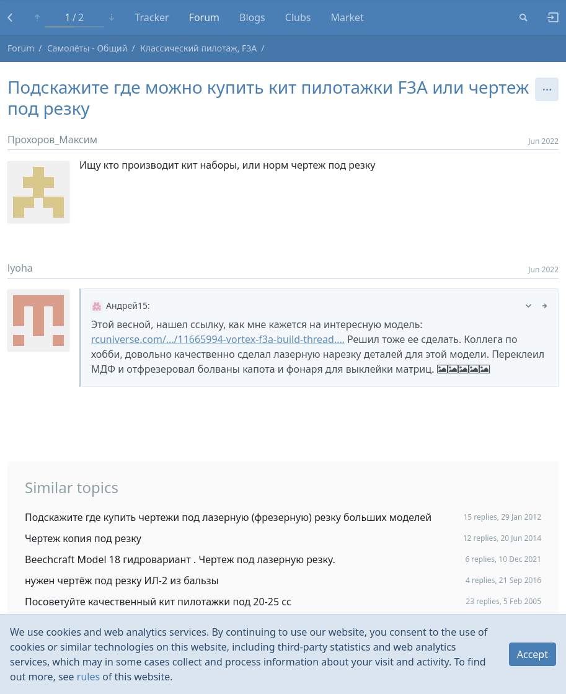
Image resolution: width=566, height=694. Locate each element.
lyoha (20, 268)
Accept (532, 654)
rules (88, 676)
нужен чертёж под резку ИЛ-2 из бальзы (122, 580)
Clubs (298, 17)
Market (346, 17)
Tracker (152, 17)
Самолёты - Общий (87, 48)
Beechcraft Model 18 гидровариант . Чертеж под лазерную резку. (180, 559)
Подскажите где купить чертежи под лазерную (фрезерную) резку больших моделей (228, 517)
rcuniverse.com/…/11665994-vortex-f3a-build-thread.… (218, 339)
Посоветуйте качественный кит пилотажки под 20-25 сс (158, 601)
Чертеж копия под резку (83, 538)
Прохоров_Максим (52, 139)
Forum (204, 17)
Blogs (252, 17)
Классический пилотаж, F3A (198, 48)
